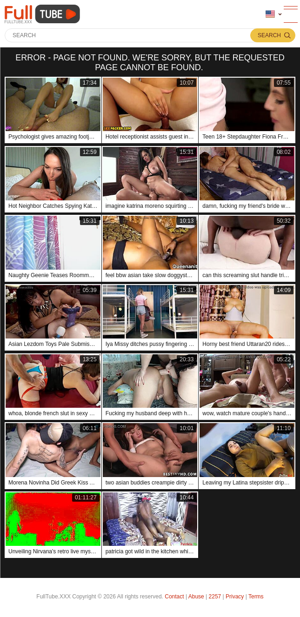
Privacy (235, 596)
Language (270, 14)
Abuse (196, 596)
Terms (256, 596)
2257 (215, 596)
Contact (174, 596)
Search (269, 35)
